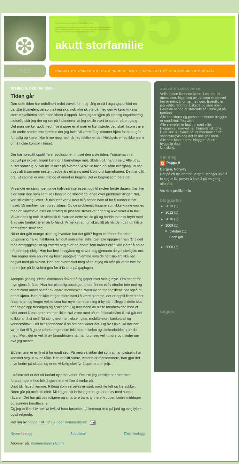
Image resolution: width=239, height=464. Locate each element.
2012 (170, 212)
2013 (170, 206)
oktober (176, 231)
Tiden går (22, 96)
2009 (170, 225)
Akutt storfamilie (99, 45)
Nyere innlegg (21, 434)
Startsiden (78, 434)
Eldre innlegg (134, 434)
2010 (170, 219)
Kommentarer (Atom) (47, 443)
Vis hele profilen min (175, 191)
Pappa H (173, 163)
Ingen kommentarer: (72, 422)
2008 (170, 247)
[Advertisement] (189, 279)
